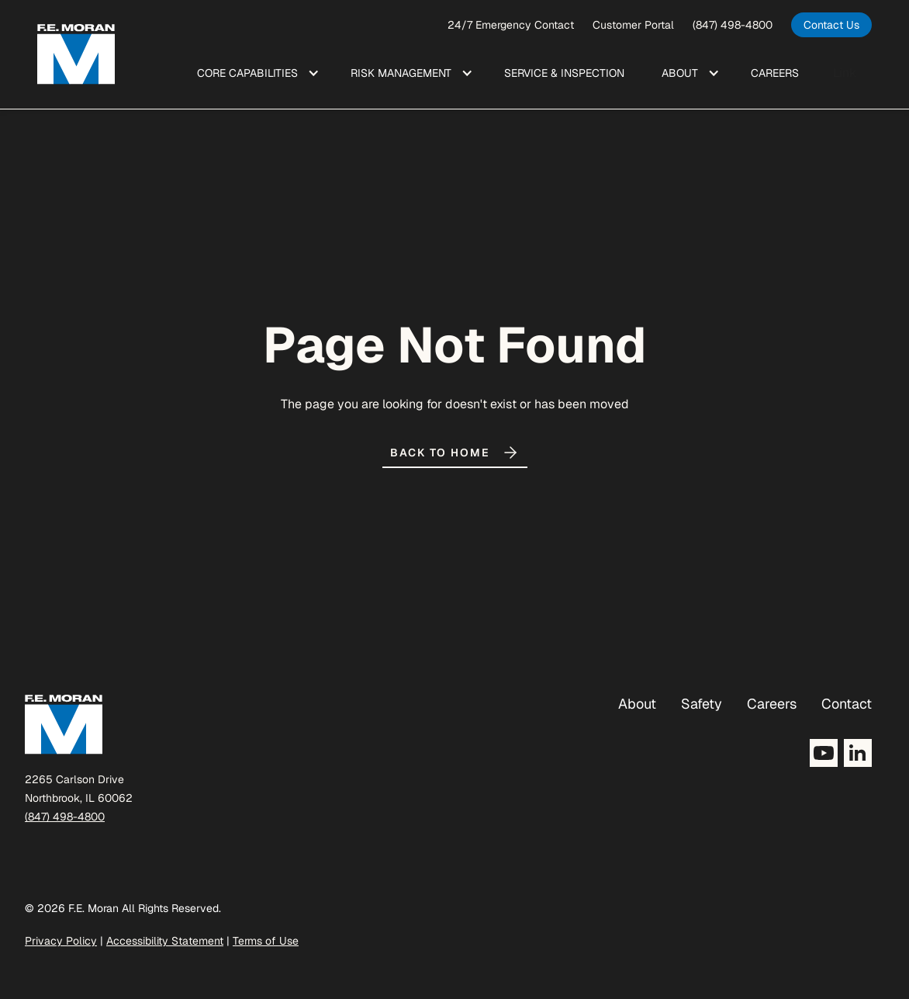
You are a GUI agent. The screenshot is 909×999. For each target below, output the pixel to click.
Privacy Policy (61, 941)
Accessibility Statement (164, 941)
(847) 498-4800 (732, 25)
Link (844, 72)
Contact (846, 704)
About (637, 704)
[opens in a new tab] (831, 24)
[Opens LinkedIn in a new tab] (858, 753)
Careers (772, 704)
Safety (701, 704)
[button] (255, 73)
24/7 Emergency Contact (511, 25)
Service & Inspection (564, 73)
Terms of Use (266, 941)
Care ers (775, 73)
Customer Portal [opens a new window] (633, 25)
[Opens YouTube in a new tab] (824, 753)
